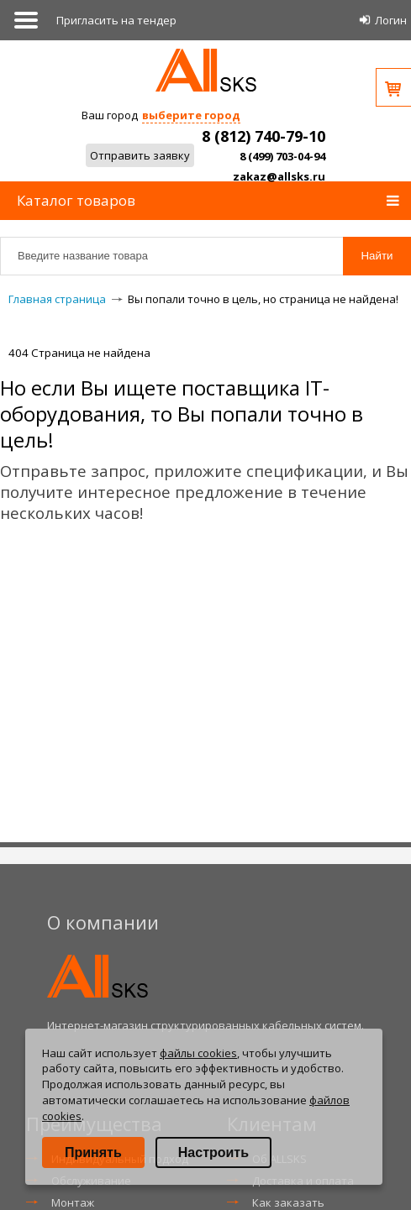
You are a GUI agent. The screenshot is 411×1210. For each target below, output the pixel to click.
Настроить (213, 1152)
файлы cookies (198, 1053)
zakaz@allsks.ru (279, 176)
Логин (391, 20)
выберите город (191, 115)
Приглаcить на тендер (116, 20)
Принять (93, 1152)
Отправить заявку (140, 155)
